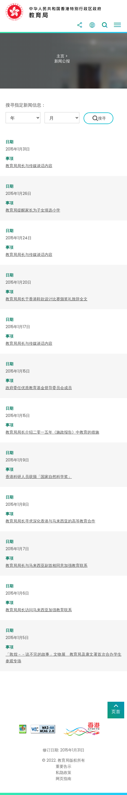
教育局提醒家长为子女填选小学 (33, 210)
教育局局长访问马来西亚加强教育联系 (39, 610)
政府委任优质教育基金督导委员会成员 (39, 388)
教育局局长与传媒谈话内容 (29, 165)
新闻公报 (62, 61)
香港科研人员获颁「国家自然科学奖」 (39, 476)
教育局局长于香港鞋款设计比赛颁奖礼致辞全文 (46, 299)
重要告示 (63, 766)
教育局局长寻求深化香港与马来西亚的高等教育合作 (50, 521)
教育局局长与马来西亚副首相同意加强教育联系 (46, 565)
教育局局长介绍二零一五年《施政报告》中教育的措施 (52, 432)
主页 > (62, 56)
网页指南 (63, 778)
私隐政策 (63, 772)
